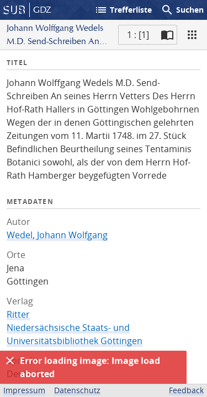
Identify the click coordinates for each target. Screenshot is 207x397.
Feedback (186, 390)
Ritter (18, 314)
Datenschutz (77, 390)
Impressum (24, 390)
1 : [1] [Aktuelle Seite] (138, 35)
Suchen (182, 10)
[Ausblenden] (10, 361)
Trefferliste (123, 10)
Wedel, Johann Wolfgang (57, 235)
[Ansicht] (192, 34)
